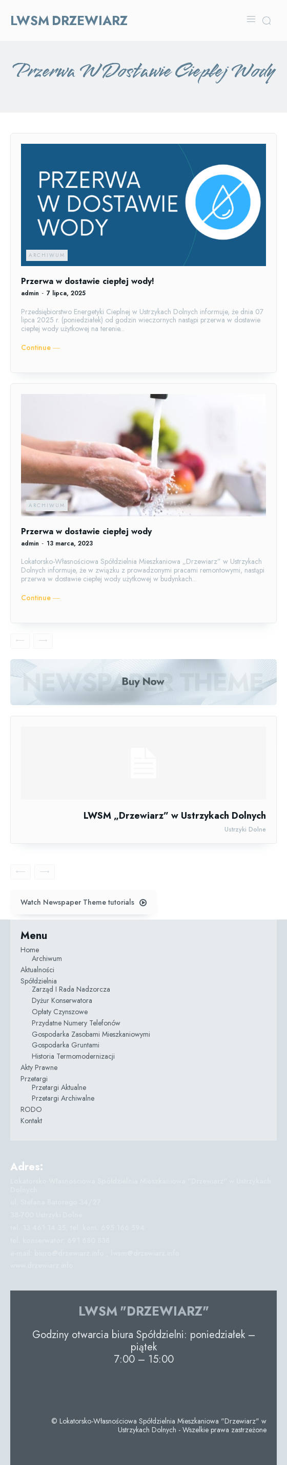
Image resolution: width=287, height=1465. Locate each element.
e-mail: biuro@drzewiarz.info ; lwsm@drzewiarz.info (94, 1253)
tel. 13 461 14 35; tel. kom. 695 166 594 (77, 1227)
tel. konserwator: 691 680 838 (60, 1240)
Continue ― (40, 347)
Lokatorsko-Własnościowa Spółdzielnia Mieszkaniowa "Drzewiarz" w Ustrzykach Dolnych (140, 1185)
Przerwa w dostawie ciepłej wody (86, 531)
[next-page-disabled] (43, 641)
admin (30, 293)
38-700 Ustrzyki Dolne (46, 1215)
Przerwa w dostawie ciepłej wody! (87, 281)
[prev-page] (20, 641)
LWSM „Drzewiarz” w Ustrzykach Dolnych (175, 815)
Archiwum (47, 255)
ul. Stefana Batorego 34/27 (55, 1202)
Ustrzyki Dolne (245, 829)
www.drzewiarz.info (41, 1265)
